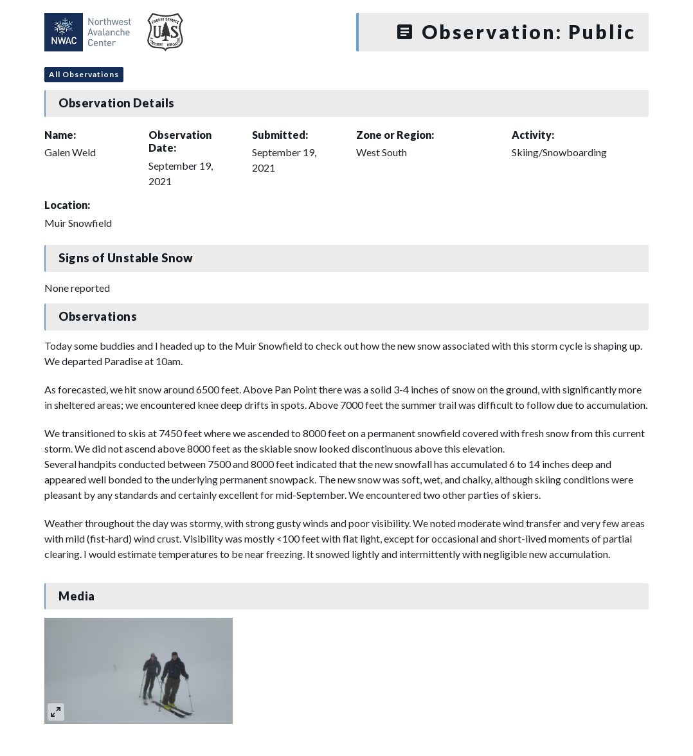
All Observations (84, 74)
